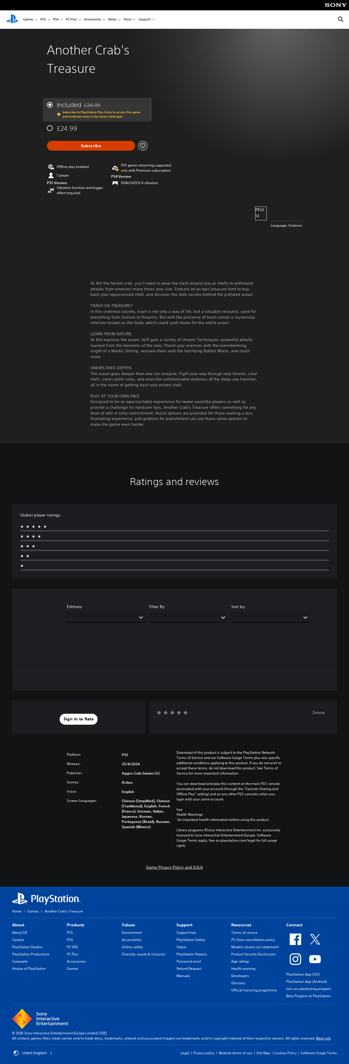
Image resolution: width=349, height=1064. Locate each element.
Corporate (20, 961)
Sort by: (238, 606)
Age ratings (240, 961)
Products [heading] (75, 924)
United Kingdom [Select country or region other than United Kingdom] (33, 1053)
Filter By (156, 606)
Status (182, 946)
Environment (132, 932)
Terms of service (244, 932)
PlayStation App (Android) (306, 981)
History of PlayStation (29, 968)
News (112, 20)
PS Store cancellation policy (253, 939)
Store (127, 20)
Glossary (238, 982)
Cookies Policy (285, 1052)
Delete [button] (318, 712)
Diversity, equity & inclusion (143, 954)
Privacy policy (204, 1052)
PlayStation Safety (191, 939)
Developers (240, 975)
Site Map (263, 1052)
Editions (74, 606)
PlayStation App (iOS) (303, 974)
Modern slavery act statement (254, 946)
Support (145, 20)
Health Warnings (190, 814)
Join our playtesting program (308, 988)
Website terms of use (235, 1052)
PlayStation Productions (31, 954)
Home (17, 911)
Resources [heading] (241, 924)
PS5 (43, 20)
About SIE (19, 932)
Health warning (243, 968)
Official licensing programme (254, 990)
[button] (78, 719)
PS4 (56, 20)
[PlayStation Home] (12, 19)
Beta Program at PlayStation (308, 995)
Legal (185, 1052)
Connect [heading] (294, 924)
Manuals (183, 975)
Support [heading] (184, 924)
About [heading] (18, 924)
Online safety (132, 946)
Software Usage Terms (319, 1052)
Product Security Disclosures (253, 954)
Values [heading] (128, 924)
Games (28, 20)
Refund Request (189, 968)
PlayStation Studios (27, 946)
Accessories (92, 20)
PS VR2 (72, 946)
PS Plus (71, 20)
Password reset (189, 961)
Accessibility (131, 939)
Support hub (186, 932)
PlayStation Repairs (192, 954)
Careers (18, 939)
